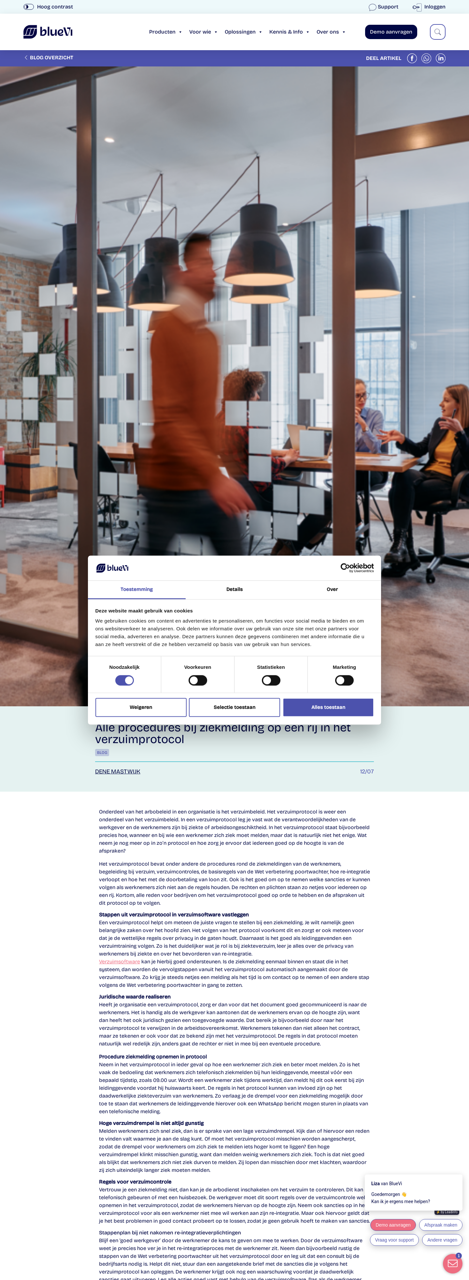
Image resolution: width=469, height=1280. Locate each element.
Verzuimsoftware (119, 961)
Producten (166, 32)
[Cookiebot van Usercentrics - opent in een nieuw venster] (345, 568)
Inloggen (430, 7)
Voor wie (203, 32)
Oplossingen (244, 32)
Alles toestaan (328, 708)
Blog (102, 752)
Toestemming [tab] (137, 590)
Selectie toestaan (234, 708)
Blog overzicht (48, 57)
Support (384, 7)
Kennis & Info (289, 32)
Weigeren (141, 708)
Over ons (331, 32)
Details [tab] (234, 590)
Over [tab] (332, 590)
